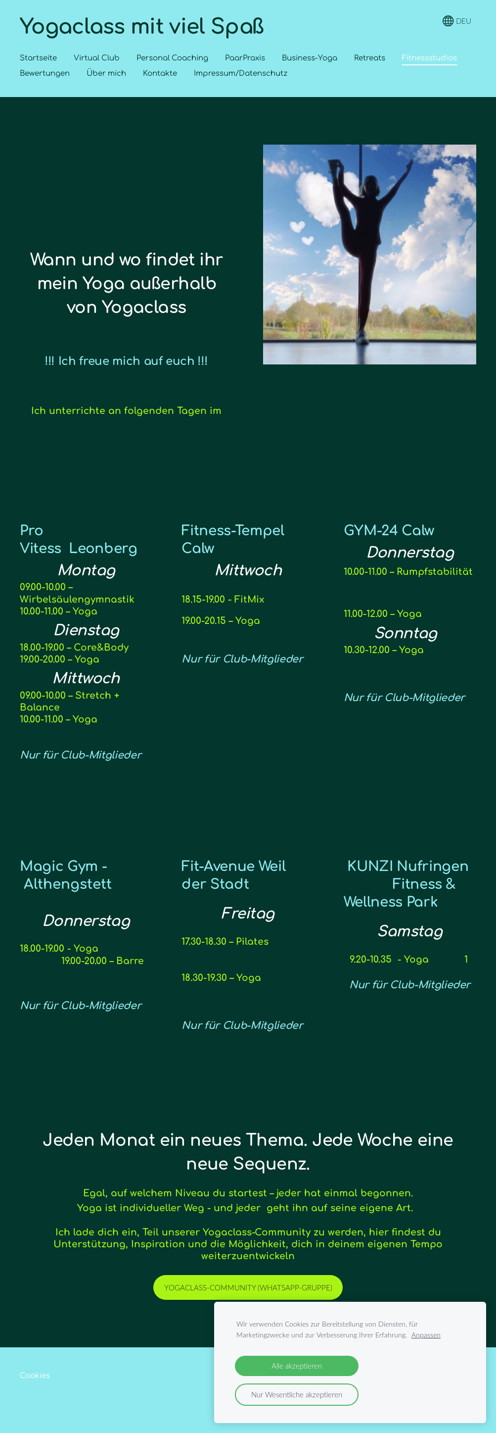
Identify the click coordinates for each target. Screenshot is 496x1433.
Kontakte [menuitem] (160, 73)
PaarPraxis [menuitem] (245, 58)
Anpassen (426, 1335)
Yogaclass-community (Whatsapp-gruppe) (248, 1287)
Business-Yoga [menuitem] (309, 58)
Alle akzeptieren (296, 1366)
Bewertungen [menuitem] (45, 73)
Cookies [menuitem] (35, 1376)
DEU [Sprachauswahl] (457, 21)
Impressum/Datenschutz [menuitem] (240, 73)
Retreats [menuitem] (369, 58)
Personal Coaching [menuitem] (172, 58)
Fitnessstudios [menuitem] (429, 58)
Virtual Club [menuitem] (97, 58)
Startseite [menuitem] (38, 58)
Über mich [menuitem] (106, 73)
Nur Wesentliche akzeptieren (296, 1394)
